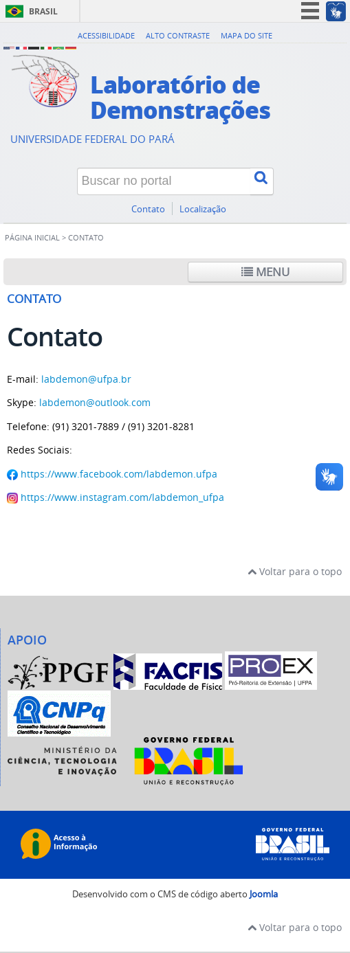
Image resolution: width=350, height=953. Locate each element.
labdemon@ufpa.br (86, 378)
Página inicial (32, 238)
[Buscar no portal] (164, 181)
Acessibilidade (106, 35)
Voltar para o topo (295, 571)
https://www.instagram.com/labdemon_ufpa (122, 497)
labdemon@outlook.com (95, 402)
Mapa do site (246, 35)
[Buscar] (262, 181)
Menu (265, 272)
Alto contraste (178, 35)
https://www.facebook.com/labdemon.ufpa (119, 473)
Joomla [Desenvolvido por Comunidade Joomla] (264, 894)
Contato (148, 209)
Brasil (43, 11)
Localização (202, 209)
